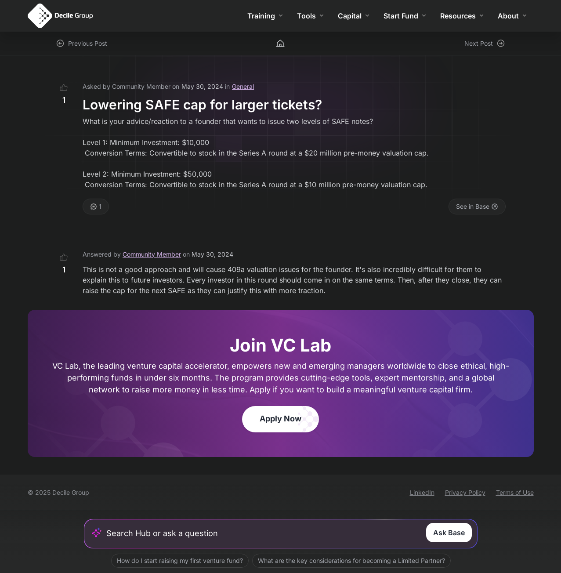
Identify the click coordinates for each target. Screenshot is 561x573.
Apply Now (280, 418)
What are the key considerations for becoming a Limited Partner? (351, 560)
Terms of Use (515, 492)
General (243, 86)
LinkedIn (422, 492)
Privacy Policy (465, 492)
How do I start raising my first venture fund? (179, 560)
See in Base (477, 206)
